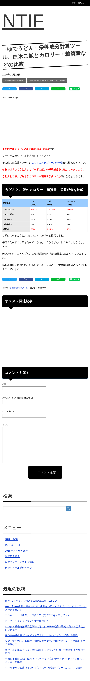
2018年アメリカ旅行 (16, 550)
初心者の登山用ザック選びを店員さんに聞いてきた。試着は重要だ (41, 635)
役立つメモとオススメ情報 (19, 562)
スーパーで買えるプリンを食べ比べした (27, 621)
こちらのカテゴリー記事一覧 (47, 162)
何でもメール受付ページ (18, 567)
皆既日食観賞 (12, 556)
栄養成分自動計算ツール (14, 80)
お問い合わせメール (19, 288)
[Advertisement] (45, 121)
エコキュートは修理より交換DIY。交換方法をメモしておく (37, 615)
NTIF (23, 20)
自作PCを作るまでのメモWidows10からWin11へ (31, 600)
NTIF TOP (11, 539)
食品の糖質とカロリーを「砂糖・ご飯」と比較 (47, 80)
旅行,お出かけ (12, 545)
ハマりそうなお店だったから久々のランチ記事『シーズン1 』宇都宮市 (44, 667)
